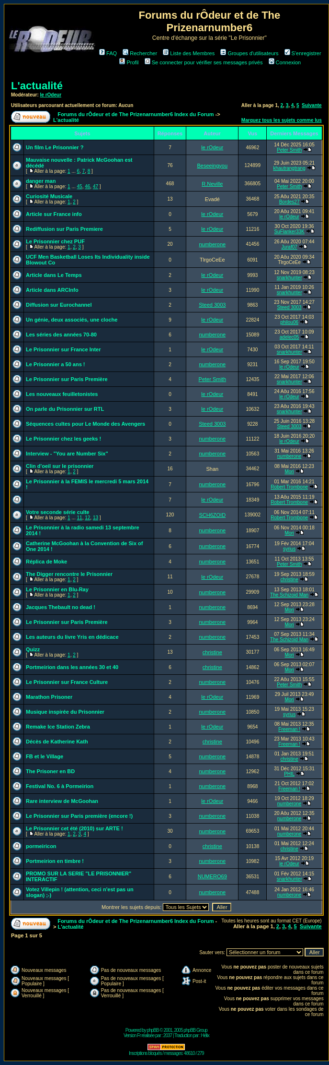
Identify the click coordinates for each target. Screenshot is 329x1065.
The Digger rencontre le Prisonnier (69, 574)
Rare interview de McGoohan (62, 801)
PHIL (289, 774)
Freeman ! (289, 729)
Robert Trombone (289, 487)
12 (87, 517)
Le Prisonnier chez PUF (55, 241)
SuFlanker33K (289, 231)
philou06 (289, 322)
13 (95, 517)
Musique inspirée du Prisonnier (65, 712)
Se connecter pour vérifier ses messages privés (204, 62)
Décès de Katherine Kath (57, 741)
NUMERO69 (212, 876)
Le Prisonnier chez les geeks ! (63, 439)
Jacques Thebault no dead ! (60, 607)
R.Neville (212, 184)
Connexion (285, 62)
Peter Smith (289, 150)
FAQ (108, 53)
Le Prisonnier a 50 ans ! (55, 364)
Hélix (205, 1035)
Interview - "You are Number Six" (67, 453)
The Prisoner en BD (50, 771)
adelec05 (289, 337)
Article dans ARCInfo (52, 290)
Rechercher (140, 53)
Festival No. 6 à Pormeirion (59, 786)
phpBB (153, 1030)
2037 (167, 1035)
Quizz (33, 649)
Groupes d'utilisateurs (249, 53)
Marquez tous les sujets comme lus (281, 120)
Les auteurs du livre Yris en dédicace (72, 637)
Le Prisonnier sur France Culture (67, 682)
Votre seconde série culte (57, 512)
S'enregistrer (302, 53)
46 (87, 186)
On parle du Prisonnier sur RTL (65, 409)
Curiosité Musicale (49, 196)
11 (79, 517)
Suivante (312, 105)
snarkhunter (289, 277)
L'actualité (37, 86)
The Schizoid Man (289, 595)
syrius (289, 548)
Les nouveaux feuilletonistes (62, 394)
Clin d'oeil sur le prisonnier (59, 466)
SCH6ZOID (212, 515)
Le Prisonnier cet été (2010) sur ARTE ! (74, 828)
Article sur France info (54, 214)
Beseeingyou (212, 165)
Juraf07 (289, 247)
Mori (289, 471)
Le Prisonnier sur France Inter (63, 349)
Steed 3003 (212, 305)
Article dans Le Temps (54, 275)
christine (289, 579)
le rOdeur (50, 94)
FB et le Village (44, 756)
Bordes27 (289, 201)
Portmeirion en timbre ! (55, 861)
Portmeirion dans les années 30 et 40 (72, 667)
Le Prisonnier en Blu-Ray (57, 589)
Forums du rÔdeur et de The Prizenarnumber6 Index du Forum (135, 114)
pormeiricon (41, 846)
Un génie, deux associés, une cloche (71, 320)
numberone (212, 244)
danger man (41, 181)
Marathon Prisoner (49, 697)
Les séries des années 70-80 (61, 334)
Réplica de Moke (46, 561)
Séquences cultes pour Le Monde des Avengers (85, 424)
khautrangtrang (289, 168)
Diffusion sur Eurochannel (59, 305)
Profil (128, 62)
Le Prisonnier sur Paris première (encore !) (79, 816)
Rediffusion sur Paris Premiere (64, 229)
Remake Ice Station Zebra (58, 727)
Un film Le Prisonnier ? (54, 147)
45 (79, 186)
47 (95, 186)
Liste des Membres (189, 53)
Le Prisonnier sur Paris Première (67, 379)
